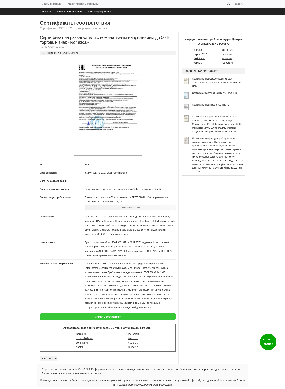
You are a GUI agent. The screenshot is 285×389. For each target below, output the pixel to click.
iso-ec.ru (133, 338)
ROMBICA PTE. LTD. (52, 46)
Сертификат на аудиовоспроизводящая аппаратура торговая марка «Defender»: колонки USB (217, 83)
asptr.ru (80, 347)
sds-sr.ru (133, 342)
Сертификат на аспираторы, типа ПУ (211, 105)
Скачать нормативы (130, 207)
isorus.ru (81, 333)
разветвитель (49, 358)
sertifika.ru (82, 342)
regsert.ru (133, 347)
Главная (46, 11)
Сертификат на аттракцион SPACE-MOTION (214, 93)
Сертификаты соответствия (75, 23)
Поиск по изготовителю (69, 11)
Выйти (239, 3)
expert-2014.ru (84, 338)
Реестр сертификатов (99, 11)
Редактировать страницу (82, 3)
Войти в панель (51, 3)
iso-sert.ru (134, 333)
